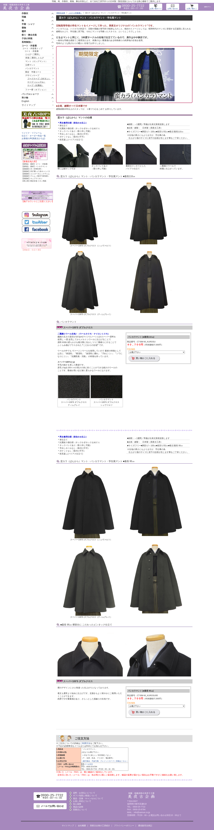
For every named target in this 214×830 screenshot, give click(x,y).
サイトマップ (28, 105)
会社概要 (82, 825)
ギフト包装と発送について (85, 795)
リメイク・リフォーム (32, 133)
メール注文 (88, 764)
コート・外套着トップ (32, 48)
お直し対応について (82, 801)
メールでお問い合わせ (52, 806)
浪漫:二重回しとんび (34, 58)
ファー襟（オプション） (36, 89)
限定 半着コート (33, 72)
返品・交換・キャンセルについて (88, 798)
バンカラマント (32, 68)
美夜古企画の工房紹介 (100, 825)
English (25, 101)
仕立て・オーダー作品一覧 (34, 136)
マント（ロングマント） (36, 61)
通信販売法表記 (145, 825)
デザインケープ (32, 75)
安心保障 (77, 804)
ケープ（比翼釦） (35, 85)
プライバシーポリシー (124, 825)
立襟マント (30, 65)
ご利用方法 (85, 743)
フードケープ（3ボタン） (39, 78)
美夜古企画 (60, 13)
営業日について (80, 809)
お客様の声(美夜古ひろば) (33, 138)
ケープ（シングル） (36, 82)
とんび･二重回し (32, 54)
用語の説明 (78, 807)
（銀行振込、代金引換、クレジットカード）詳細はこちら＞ (104, 761)
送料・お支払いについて (84, 793)
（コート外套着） (75, 13)
